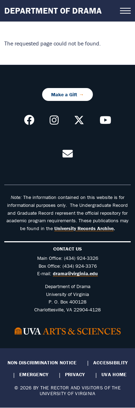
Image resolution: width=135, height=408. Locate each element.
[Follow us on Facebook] (29, 122)
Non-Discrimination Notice (42, 362)
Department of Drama (53, 10)
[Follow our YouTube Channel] (105, 122)
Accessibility (110, 362)
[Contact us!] (67, 155)
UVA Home (113, 374)
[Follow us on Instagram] (54, 122)
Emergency (33, 374)
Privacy (75, 374)
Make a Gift (64, 94)
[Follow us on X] (79, 122)
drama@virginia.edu (75, 273)
